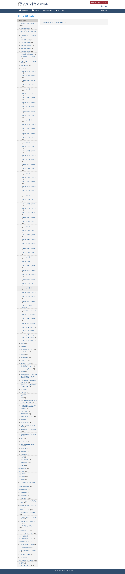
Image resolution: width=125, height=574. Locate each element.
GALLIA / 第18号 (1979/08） (29, 274)
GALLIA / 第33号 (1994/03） (29, 212)
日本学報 (23, 371)
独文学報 (23, 457)
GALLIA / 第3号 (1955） (28, 335)
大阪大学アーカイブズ (25, 541)
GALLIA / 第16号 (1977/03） (29, 283)
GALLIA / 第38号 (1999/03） (29, 190)
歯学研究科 (22, 476)
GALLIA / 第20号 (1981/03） (29, 265)
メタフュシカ (24, 360)
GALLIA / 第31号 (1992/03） (29, 221)
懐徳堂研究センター (24, 530)
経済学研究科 (22, 468)
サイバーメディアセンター (26, 533)
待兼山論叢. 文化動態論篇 (27, 54)
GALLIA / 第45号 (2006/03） (29, 159)
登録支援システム (99, 2)
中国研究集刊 (24, 411)
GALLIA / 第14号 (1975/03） (29, 292)
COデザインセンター (24, 509)
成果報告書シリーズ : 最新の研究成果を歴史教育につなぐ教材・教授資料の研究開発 (29, 376)
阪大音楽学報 (24, 454)
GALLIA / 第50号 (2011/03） (29, 137)
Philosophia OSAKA (26, 363)
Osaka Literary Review (26, 369)
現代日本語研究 (25, 414)
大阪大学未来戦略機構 (25, 547)
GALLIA (23, 68)
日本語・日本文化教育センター (27, 526)
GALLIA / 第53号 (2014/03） (29, 124)
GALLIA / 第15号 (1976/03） (29, 288)
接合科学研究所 (23, 498)
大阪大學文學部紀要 (26, 28)
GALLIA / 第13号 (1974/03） (29, 296)
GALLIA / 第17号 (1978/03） (29, 279)
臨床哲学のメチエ (25, 346)
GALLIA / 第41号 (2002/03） (29, 177)
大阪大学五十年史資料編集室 (26, 544)
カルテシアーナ (25, 352)
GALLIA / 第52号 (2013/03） (29, 128)
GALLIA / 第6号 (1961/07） (29, 323)
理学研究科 (22, 471)
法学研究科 (22, 465)
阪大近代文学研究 (25, 422)
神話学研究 (23, 419)
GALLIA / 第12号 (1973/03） (29, 301)
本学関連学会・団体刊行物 (26, 560)
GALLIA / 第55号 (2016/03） (29, 115)
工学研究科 (22, 479)
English (106, 6)
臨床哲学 (23, 343)
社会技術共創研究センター (26, 538)
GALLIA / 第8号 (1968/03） (29, 314)
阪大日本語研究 (25, 65)
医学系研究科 (22, 474)
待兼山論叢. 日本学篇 (26, 45)
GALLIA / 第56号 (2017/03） (29, 111)
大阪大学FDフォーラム (25, 554)
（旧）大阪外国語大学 (25, 565)
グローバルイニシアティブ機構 (27, 512)
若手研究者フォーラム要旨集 (28, 56)
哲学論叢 (23, 354)
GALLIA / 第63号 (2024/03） (29, 80)
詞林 (22, 397)
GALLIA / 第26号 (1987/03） (29, 243)
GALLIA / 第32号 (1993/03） (29, 217)
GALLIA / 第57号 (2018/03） (29, 106)
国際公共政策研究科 (24, 486)
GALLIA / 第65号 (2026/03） (29, 71)
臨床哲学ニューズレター (27, 349)
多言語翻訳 (23, 392)
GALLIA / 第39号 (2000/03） (29, 186)
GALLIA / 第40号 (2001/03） (29, 181)
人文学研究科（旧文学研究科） (27, 23)
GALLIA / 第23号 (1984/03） (29, 257)
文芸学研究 (23, 395)
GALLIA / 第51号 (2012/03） (29, 133)
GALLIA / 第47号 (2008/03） (29, 151)
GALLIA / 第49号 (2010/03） (29, 142)
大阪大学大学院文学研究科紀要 (28, 31)
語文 (22, 438)
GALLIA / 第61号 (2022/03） (29, 89)
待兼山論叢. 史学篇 (25, 40)
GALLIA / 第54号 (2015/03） (29, 120)
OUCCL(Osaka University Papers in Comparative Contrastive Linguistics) (29, 406)
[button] (23, 11)
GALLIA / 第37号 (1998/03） (29, 195)
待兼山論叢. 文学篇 (25, 51)
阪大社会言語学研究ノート (27, 366)
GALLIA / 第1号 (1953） (28, 340)
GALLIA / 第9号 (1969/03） (29, 310)
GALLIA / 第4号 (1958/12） (29, 330)
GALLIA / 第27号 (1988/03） (29, 239)
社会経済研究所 (23, 495)
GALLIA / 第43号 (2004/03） (29, 168)
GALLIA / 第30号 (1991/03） (29, 226)
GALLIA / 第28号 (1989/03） (29, 235)
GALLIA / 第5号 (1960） (28, 327)
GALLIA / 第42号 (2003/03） (29, 173)
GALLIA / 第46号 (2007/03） (29, 155)
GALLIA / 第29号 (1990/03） (29, 230)
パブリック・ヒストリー (27, 416)
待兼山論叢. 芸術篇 (25, 48)
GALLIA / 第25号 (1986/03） (29, 248)
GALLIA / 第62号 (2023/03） (29, 84)
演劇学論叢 (23, 451)
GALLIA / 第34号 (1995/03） (29, 208)
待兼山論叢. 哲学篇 (25, 42)
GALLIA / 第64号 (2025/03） (29, 75)
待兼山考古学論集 (25, 460)
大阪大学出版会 (23, 557)
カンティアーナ (25, 357)
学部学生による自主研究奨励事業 (27, 550)
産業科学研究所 (23, 492)
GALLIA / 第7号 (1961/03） (29, 318)
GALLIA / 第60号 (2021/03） (29, 93)
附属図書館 (104, 10)
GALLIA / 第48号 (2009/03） (29, 146)
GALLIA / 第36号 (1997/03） (29, 199)
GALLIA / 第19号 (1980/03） (29, 270)
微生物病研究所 (23, 489)
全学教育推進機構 (24, 536)
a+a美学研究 (24, 448)
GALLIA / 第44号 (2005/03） (29, 164)
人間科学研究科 (23, 462)
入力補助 (101, 6)
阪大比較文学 (24, 389)
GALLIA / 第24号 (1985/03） (29, 252)
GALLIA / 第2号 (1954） (28, 337)
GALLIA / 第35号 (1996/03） (29, 204)
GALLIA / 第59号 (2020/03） (29, 97)
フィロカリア (24, 441)
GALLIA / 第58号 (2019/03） (29, 102)
